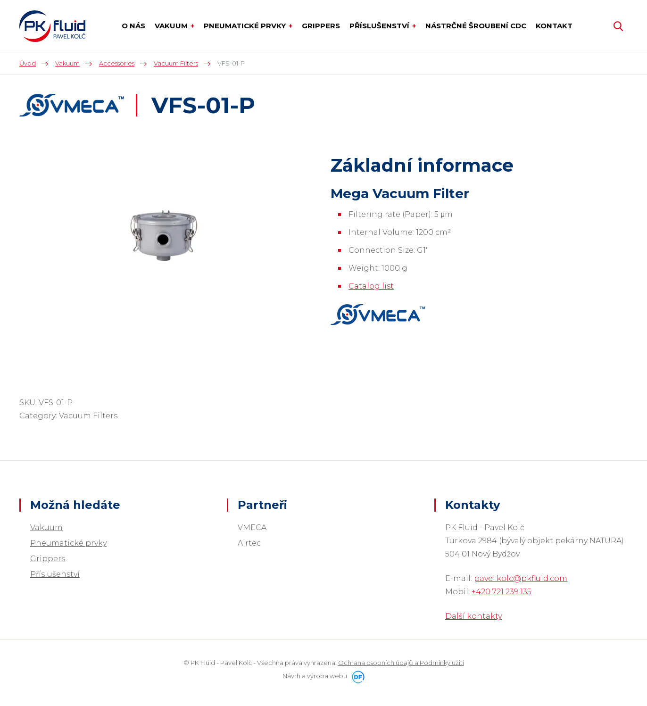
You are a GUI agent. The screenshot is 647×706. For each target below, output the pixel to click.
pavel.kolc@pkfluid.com (520, 578)
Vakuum (46, 527)
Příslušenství (55, 574)
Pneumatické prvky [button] (246, 25)
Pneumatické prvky (68, 543)
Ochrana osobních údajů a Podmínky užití (401, 662)
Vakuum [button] (172, 25)
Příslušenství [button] (380, 25)
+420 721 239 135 (501, 591)
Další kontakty (473, 616)
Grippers (47, 558)
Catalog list (371, 286)
